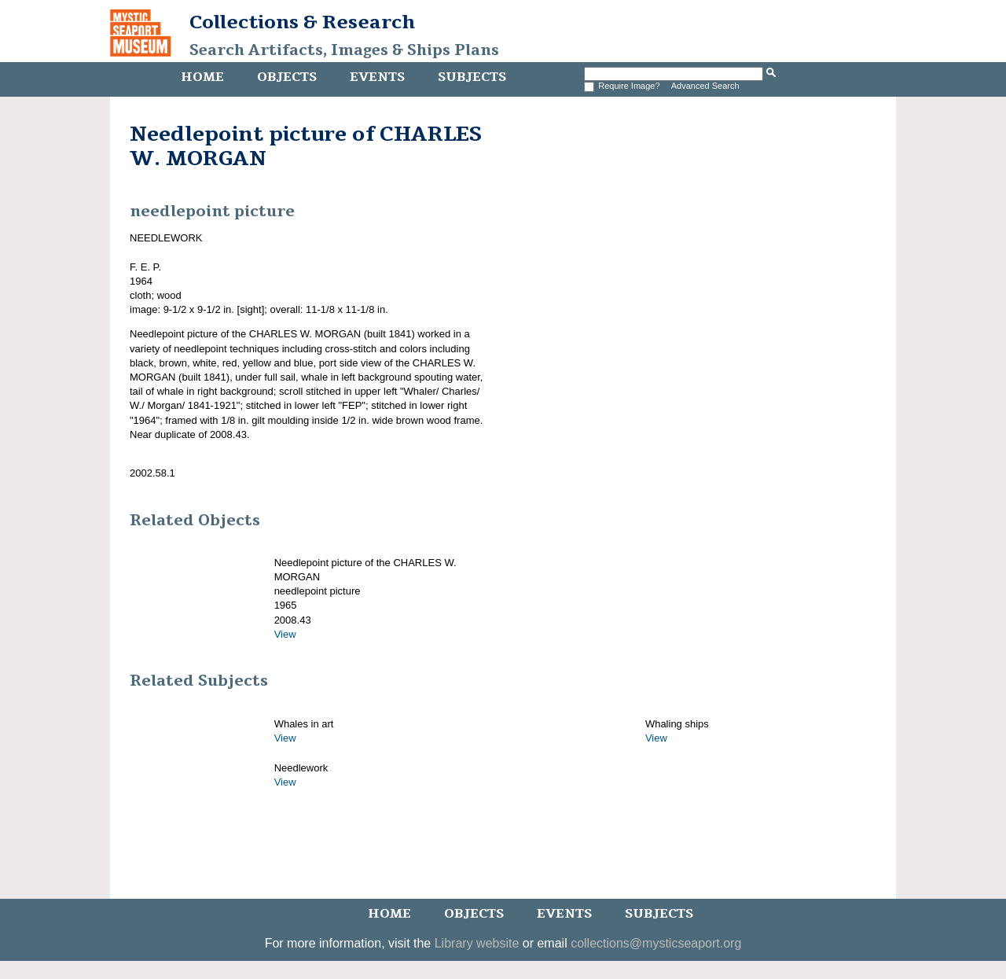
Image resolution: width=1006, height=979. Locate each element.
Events (377, 77)
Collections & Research (302, 22)
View (285, 634)
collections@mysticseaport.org (656, 943)
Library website (477, 943)
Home (202, 77)
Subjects (472, 77)
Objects (287, 77)
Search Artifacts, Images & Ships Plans (344, 50)
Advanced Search (705, 85)
